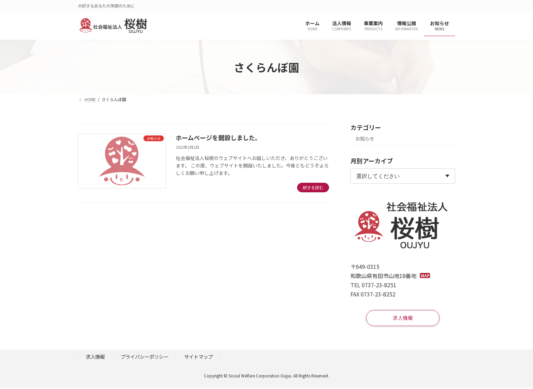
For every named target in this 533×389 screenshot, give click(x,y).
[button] (402, 319)
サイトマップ (198, 358)
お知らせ (364, 138)
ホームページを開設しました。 (218, 137)
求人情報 (95, 358)
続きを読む (313, 187)
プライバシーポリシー (144, 358)
